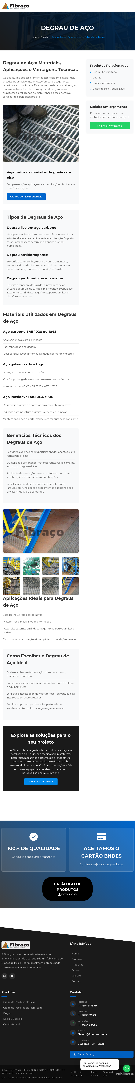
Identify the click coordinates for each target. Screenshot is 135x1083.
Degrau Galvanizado (103, 72)
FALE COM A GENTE (41, 781)
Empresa (77, 961)
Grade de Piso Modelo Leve (107, 88)
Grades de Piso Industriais (26, 196)
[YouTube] (12, 978)
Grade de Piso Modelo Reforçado (23, 1010)
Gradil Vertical (11, 1026)
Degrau (96, 77)
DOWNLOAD (67, 888)
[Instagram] (4, 978)
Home (34, 37)
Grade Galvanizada (102, 83)
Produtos (44, 37)
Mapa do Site (95, 1074)
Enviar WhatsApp (110, 125)
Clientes (76, 978)
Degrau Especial (13, 1021)
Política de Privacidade (77, 1074)
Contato (76, 983)
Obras (75, 972)
